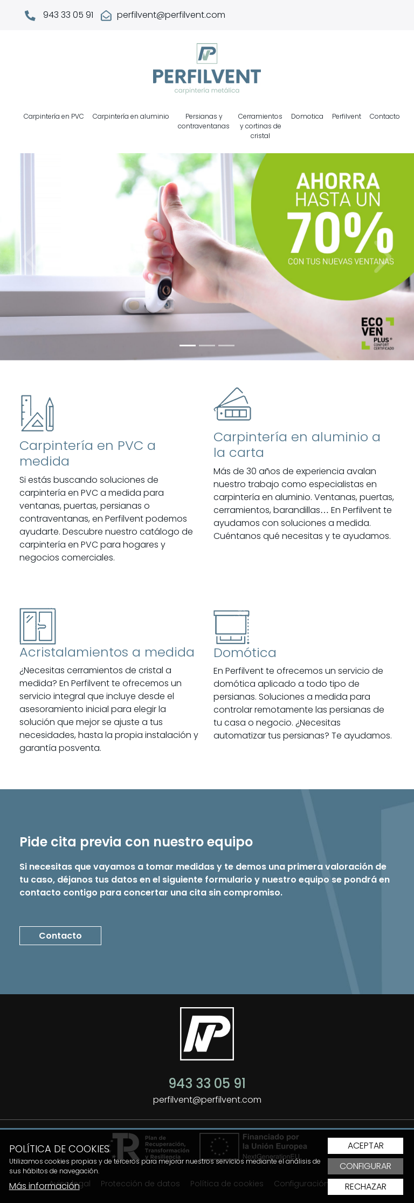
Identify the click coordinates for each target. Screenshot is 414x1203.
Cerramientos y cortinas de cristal (260, 126)
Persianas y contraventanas (204, 121)
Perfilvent (346, 116)
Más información (44, 1186)
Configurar (365, 1166)
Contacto (385, 116)
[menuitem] (53, 126)
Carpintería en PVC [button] (54, 116)
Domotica (307, 116)
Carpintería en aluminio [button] (131, 116)
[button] (31, 256)
